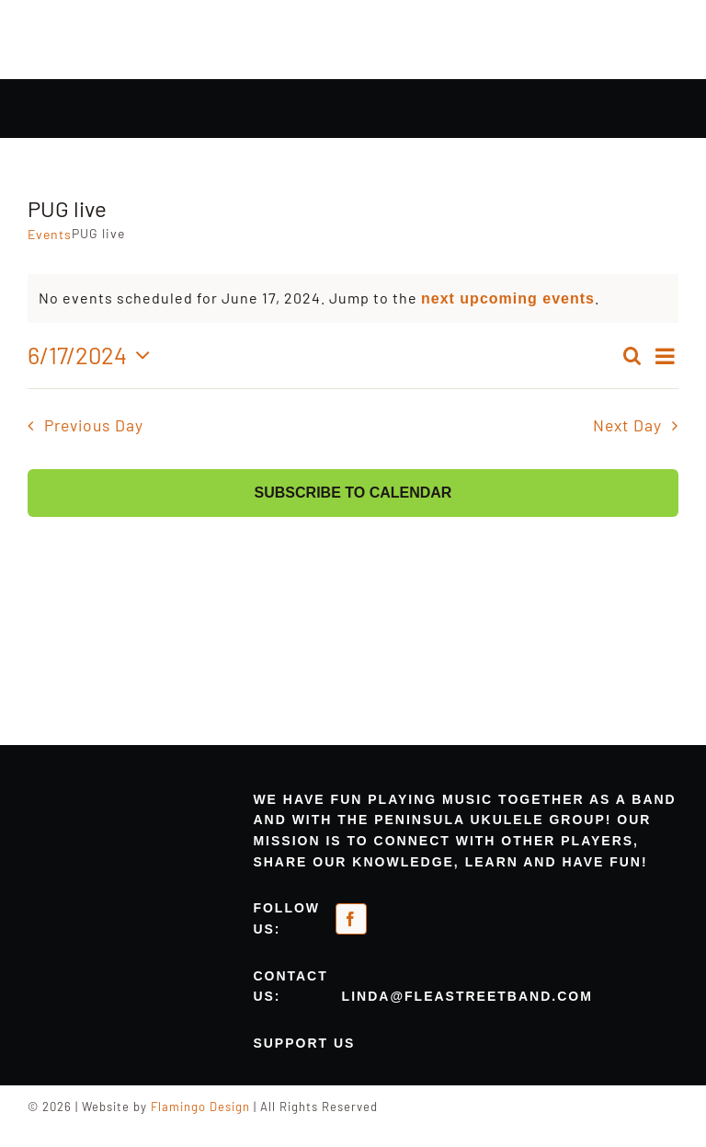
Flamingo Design (200, 1106)
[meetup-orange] (425, 914)
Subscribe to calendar (353, 492)
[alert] (353, 299)
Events (50, 234)
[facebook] (351, 919)
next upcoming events (508, 298)
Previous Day (93, 425)
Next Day (627, 425)
